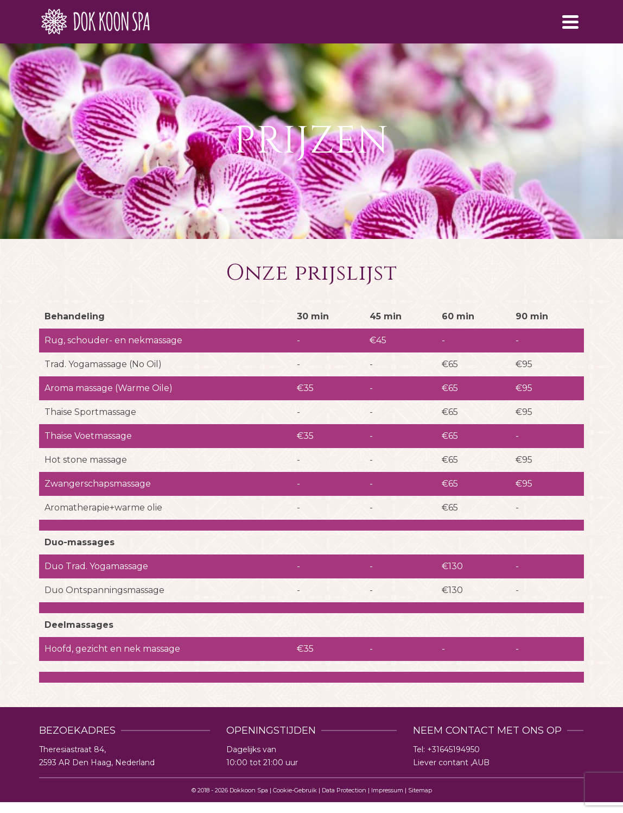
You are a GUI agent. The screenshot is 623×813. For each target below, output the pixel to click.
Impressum (387, 790)
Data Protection (344, 790)
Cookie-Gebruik (295, 790)
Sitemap (420, 790)
